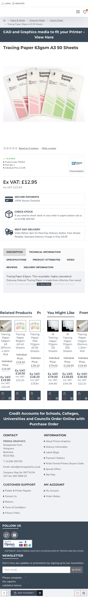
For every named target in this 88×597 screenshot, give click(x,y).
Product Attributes (46, 259)
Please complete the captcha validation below (12, 581)
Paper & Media (17, 20)
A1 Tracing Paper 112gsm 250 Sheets (67, 343)
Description (14, 252)
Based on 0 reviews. (29, 148)
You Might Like (61, 313)
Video (70, 259)
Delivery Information (38, 267)
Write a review (49, 148)
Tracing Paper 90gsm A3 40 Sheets (20, 341)
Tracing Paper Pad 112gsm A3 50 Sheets (35, 343)
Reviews (11, 267)
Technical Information (45, 252)
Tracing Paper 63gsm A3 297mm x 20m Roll (6, 344)
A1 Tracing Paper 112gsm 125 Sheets (53, 343)
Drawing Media (37, 20)
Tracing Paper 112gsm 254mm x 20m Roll (82, 343)
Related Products (16, 313)
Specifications (16, 259)
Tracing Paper (56, 20)
